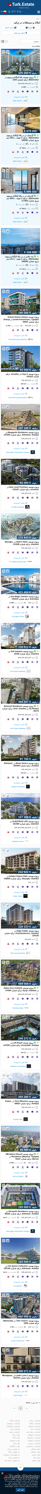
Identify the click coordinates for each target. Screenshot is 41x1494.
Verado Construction (18, 787)
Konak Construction (17, 1341)
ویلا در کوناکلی (35, 1452)
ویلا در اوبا (16, 1443)
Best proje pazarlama (18, 953)
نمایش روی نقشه (19, 33)
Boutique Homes (18, 841)
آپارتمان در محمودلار (13, 1423)
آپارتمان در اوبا (35, 1429)
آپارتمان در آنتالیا (35, 1423)
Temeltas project (17, 1008)
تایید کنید (20, 1490)
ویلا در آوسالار (35, 1449)
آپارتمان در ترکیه (34, 1420)
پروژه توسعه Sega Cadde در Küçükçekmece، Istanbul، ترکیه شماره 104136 (21, 933)
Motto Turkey (17, 896)
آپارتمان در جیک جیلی (33, 1432)
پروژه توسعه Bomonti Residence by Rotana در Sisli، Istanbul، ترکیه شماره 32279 (20, 708)
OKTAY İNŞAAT (18, 1176)
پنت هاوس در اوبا (14, 1458)
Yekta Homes (17, 101)
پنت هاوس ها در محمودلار (11, 1455)
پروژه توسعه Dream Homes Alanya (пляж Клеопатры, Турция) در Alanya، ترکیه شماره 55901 (21, 319)
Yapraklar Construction (18, 1066)
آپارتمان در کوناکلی (34, 1440)
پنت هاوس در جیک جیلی (12, 1460)
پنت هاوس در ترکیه (13, 1449)
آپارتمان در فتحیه (14, 1432)
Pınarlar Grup (17, 1119)
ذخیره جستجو (9, 27)
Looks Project (18, 1395)
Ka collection (18, 1286)
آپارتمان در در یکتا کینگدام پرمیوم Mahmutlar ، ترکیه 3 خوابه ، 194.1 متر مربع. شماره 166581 (22, 137)
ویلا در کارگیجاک (14, 1446)
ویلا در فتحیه (36, 1460)
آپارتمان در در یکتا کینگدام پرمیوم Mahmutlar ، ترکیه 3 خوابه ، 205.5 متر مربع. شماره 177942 (22, 198)
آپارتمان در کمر (15, 1429)
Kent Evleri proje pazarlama (17, 339)
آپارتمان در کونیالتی (34, 1435)
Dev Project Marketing (17, 671)
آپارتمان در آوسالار (34, 1426)
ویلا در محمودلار (15, 1440)
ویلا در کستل (36, 1455)
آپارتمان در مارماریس (33, 1446)
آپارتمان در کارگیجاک (13, 1426)
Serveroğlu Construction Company (18, 452)
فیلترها (29, 27)
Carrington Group (18, 616)
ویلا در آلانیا (16, 1438)
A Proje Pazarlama (17, 507)
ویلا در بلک (36, 1458)
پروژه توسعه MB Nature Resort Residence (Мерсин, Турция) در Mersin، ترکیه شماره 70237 (22, 1156)
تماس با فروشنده (19, 97)
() (18, 11)
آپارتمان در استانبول (33, 1438)
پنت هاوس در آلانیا (14, 1452)
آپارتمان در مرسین (34, 1443)
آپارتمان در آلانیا (15, 1420)
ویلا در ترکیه (16, 1435)
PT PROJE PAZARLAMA (17, 562)
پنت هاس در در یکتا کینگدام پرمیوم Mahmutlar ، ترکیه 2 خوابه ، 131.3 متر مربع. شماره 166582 (22, 258)
